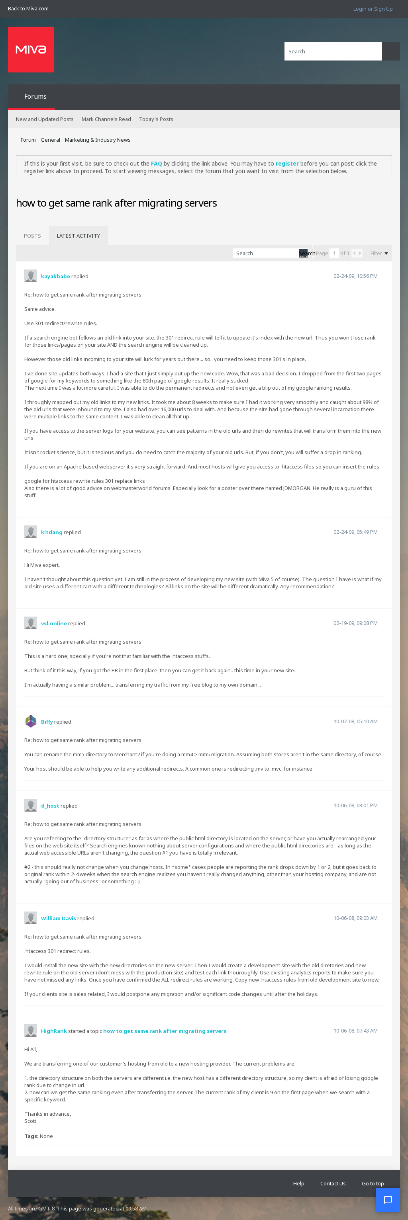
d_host (50, 805)
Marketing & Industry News (98, 139)
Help (298, 1183)
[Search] (333, 51)
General (50, 139)
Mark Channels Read (106, 119)
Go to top (373, 1183)
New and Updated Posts (45, 119)
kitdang (52, 532)
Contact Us (333, 1183)
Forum (28, 139)
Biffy (47, 721)
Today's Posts (156, 119)
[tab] (32, 236)
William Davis (58, 918)
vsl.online (54, 623)
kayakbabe (55, 276)
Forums (35, 96)
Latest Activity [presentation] (78, 235)
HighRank (54, 1031)
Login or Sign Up (373, 8)
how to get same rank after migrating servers (164, 1031)
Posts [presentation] (32, 235)
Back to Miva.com (28, 8)
